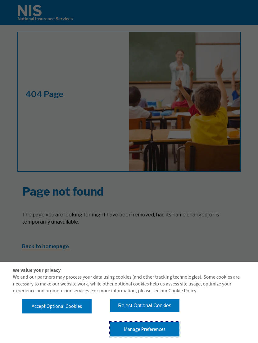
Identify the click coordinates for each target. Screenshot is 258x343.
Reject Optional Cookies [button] (144, 305)
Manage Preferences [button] (144, 329)
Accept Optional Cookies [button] (57, 306)
